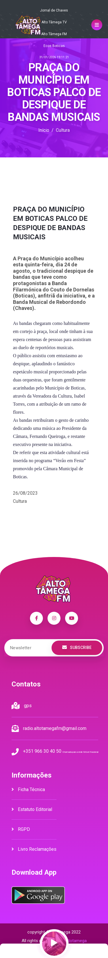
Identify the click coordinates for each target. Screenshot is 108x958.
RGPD (21, 829)
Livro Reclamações (34, 849)
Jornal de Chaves (54, 10)
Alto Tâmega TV (54, 22)
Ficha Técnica (28, 789)
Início (43, 130)
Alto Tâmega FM (54, 34)
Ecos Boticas (54, 46)
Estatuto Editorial (32, 809)
